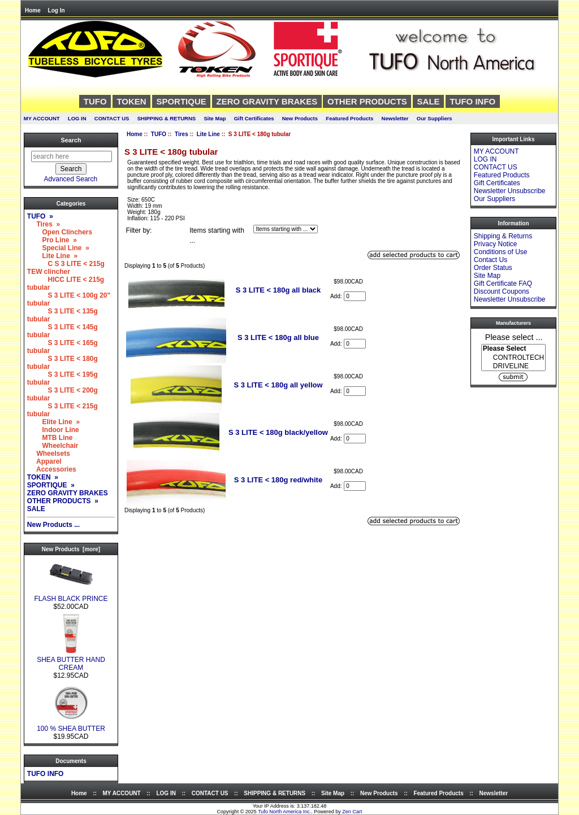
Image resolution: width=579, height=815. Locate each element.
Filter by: (139, 230)
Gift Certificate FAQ (503, 283)
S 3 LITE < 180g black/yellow (278, 432)
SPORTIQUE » (51, 485)
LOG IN (77, 118)
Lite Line (208, 134)
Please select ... (514, 336)
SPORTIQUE (181, 101)
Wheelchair (53, 446)
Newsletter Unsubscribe (510, 191)
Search (71, 140)
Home (33, 10)
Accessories (51, 469)
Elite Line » (53, 422)
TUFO (158, 134)
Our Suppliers (434, 118)
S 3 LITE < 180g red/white (278, 480)
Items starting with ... (216, 235)
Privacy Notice (495, 244)
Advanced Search (71, 179)
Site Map (215, 118)
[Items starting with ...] (285, 229)
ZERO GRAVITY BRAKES (267, 101)
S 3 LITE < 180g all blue (278, 337)
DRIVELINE (513, 366)
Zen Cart (352, 811)
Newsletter (395, 118)
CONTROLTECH (513, 358)
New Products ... (53, 525)
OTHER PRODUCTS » (62, 501)
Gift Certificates (254, 118)
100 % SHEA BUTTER (71, 725)
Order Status (493, 268)
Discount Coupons (501, 291)
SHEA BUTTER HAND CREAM (71, 661)
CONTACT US (111, 118)
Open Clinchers (59, 232)
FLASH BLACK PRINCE (70, 596)
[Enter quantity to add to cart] (355, 296)
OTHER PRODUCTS (367, 101)
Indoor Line (53, 430)
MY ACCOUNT (42, 118)
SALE (428, 101)
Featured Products (349, 118)
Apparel (44, 461)
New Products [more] (71, 549)
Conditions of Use (501, 252)
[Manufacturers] (513, 357)
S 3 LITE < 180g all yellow (278, 385)
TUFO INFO (472, 101)
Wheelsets (48, 453)
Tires (181, 134)
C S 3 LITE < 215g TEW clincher (66, 268)
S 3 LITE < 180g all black (278, 290)
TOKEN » (42, 477)
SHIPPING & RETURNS (166, 118)
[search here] (71, 156)
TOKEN (131, 101)
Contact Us (490, 260)
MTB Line (50, 438)
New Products (300, 118)
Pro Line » (52, 240)
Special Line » (58, 248)
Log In (56, 10)
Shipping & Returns (503, 236)
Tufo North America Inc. (284, 811)
